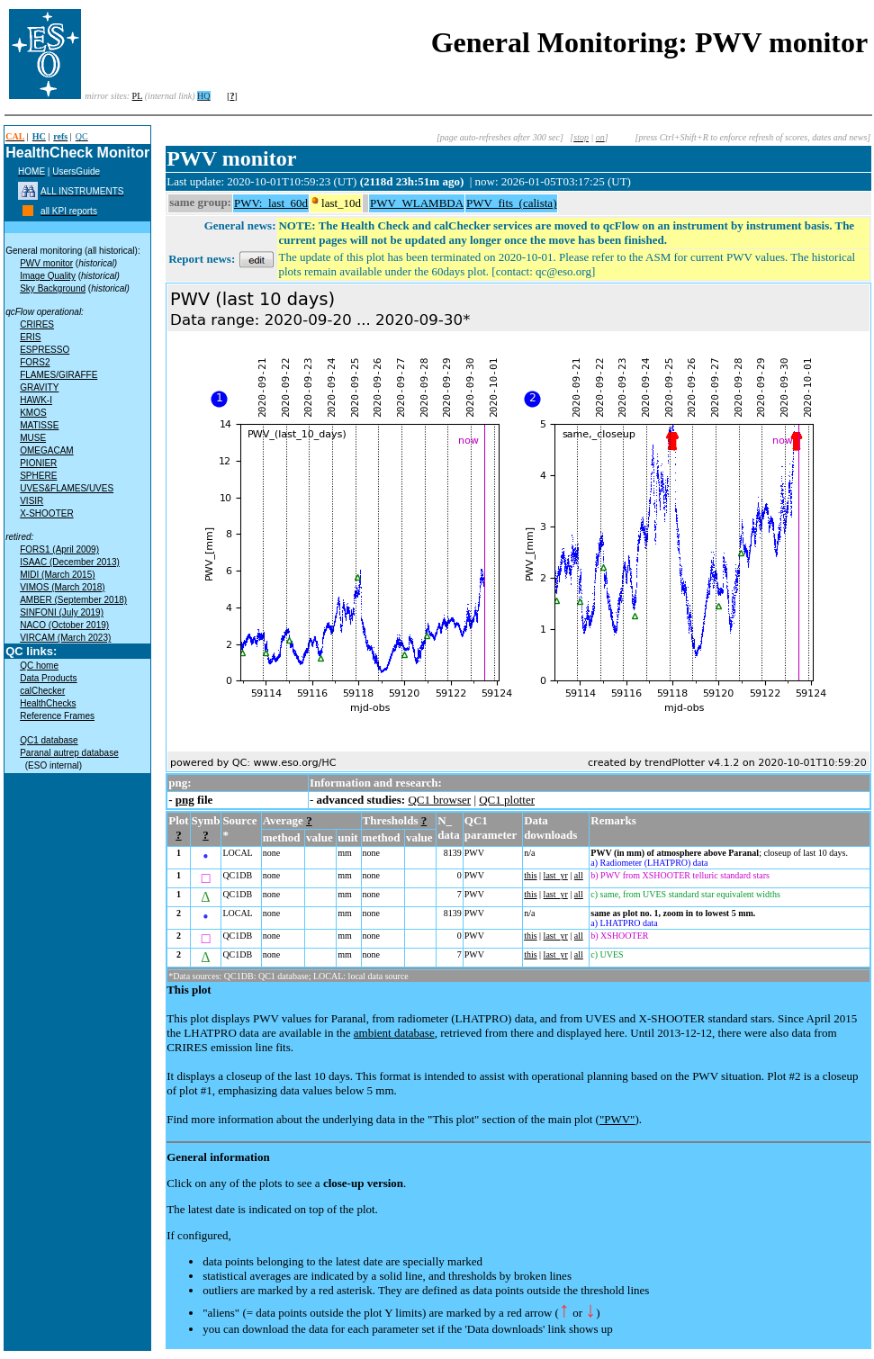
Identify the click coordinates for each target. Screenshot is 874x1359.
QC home (39, 665)
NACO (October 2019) (64, 625)
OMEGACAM (46, 450)
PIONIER (38, 463)
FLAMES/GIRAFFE (58, 375)
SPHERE (38, 476)
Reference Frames (57, 716)
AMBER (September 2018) (73, 600)
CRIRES (37, 324)
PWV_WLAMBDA (417, 203)
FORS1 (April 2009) (59, 549)
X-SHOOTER (46, 513)
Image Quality (48, 276)
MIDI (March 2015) (57, 575)
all (578, 875)
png (185, 799)
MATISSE (39, 425)
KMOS (33, 413)
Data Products (48, 678)
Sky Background (53, 288)
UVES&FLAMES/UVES (66, 488)
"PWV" (617, 1119)
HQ (203, 96)
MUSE (33, 438)
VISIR (31, 501)
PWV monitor (46, 263)
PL (137, 96)
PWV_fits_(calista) (511, 203)
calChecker (42, 691)
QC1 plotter (507, 799)
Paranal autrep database (69, 753)
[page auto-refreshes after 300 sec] (500, 137)
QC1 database (49, 740)
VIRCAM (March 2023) (65, 638)
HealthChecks (48, 703)
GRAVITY (39, 387)
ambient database (394, 1033)
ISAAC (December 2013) (70, 562)
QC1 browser (439, 799)
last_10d (341, 203)
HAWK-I (36, 400)
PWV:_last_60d (271, 203)
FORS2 (35, 362)
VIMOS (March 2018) (62, 587)
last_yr (556, 875)
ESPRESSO (44, 350)
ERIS (30, 337)
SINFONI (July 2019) (62, 612)
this (530, 875)
